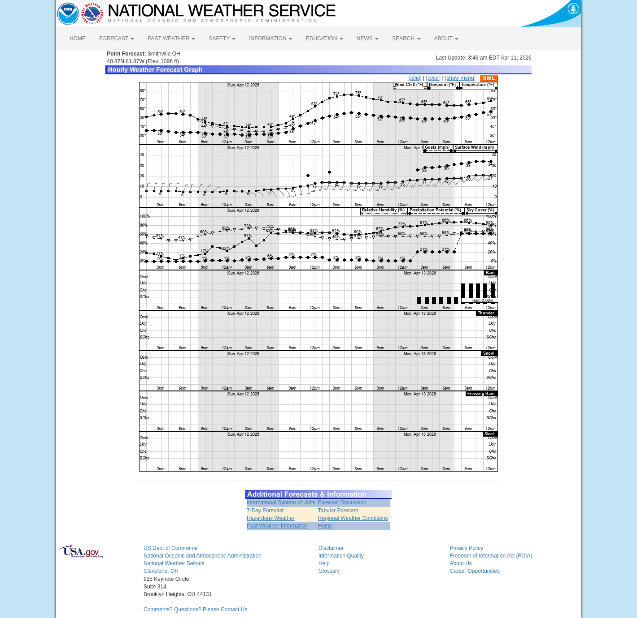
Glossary (329, 571)
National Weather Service (174, 563)
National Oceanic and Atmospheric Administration (203, 556)
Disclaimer (331, 548)
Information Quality (341, 556)
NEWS (368, 38)
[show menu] (460, 78)
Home (325, 526)
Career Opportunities (475, 571)
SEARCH (406, 38)
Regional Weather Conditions (353, 518)
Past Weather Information (277, 526)
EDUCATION (324, 38)
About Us (461, 563)
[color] (433, 78)
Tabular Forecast (338, 510)
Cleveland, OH (161, 571)
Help (324, 563)
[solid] (414, 78)
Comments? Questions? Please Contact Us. (196, 609)
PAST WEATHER (171, 38)
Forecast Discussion (342, 502)
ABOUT (446, 38)
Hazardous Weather (271, 518)
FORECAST (116, 38)
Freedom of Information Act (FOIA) (491, 556)
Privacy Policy (467, 548)
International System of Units (281, 502)
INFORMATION (270, 38)
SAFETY (222, 38)
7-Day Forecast (265, 510)
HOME (78, 38)
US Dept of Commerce (171, 548)
